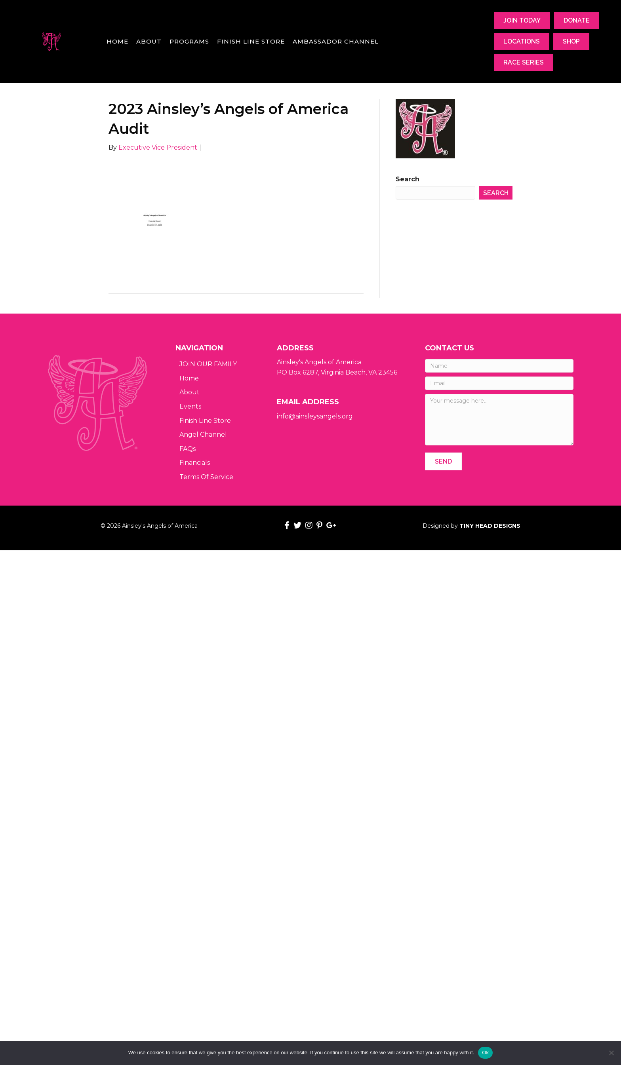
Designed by (471, 525)
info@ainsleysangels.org (315, 416)
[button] (443, 461)
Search (407, 179)
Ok (485, 1052)
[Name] (499, 366)
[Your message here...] (499, 419)
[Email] (499, 383)
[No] (611, 1053)
